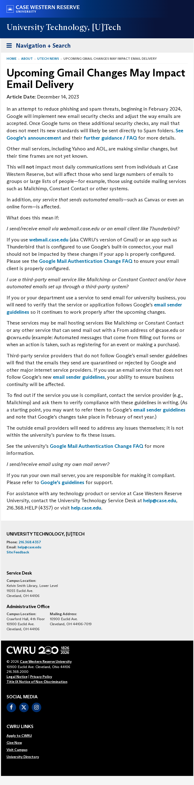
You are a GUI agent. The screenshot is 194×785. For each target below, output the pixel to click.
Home (12, 58)
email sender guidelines (79, 377)
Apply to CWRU (19, 735)
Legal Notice (17, 676)
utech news (48, 58)
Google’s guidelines (62, 482)
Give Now (14, 742)
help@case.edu (159, 500)
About (27, 58)
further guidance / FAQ (110, 138)
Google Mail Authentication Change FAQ (85, 261)
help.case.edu (86, 508)
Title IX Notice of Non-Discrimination (37, 681)
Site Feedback (18, 552)
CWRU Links (20, 726)
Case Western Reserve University (46, 661)
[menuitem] (23, 735)
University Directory (23, 757)
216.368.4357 (30, 542)
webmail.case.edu (48, 240)
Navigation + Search (37, 46)
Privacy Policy (41, 676)
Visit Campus (17, 749)
